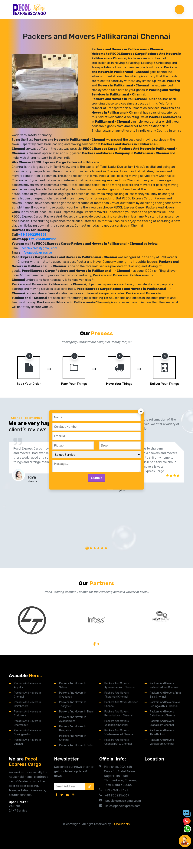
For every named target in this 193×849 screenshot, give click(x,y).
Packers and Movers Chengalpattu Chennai (118, 741)
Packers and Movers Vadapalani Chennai (116, 723)
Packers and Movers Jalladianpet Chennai (162, 713)
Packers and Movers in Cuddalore (27, 713)
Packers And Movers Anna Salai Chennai (165, 694)
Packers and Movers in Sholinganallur (27, 732)
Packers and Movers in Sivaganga (72, 694)
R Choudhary (121, 824)
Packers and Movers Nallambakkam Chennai (164, 685)
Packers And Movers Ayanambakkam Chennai (119, 685)
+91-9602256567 (32, 234)
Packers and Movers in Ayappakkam (72, 719)
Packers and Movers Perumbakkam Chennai (118, 713)
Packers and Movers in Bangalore (72, 728)
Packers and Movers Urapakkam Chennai (162, 723)
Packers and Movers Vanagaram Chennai (162, 741)
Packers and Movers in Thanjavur (72, 704)
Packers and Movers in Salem (72, 685)
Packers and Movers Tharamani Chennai (116, 694)
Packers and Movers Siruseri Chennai (121, 704)
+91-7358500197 (42, 239)
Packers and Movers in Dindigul (27, 741)
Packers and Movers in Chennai (27, 694)
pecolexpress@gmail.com (39, 248)
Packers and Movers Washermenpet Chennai (118, 732)
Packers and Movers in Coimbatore (27, 704)
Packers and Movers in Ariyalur (27, 685)
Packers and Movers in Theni (76, 711)
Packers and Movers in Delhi (76, 745)
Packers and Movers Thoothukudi (162, 732)
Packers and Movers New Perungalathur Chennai (165, 704)
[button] (87, 548)
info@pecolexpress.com (37, 252)
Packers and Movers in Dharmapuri (27, 723)
